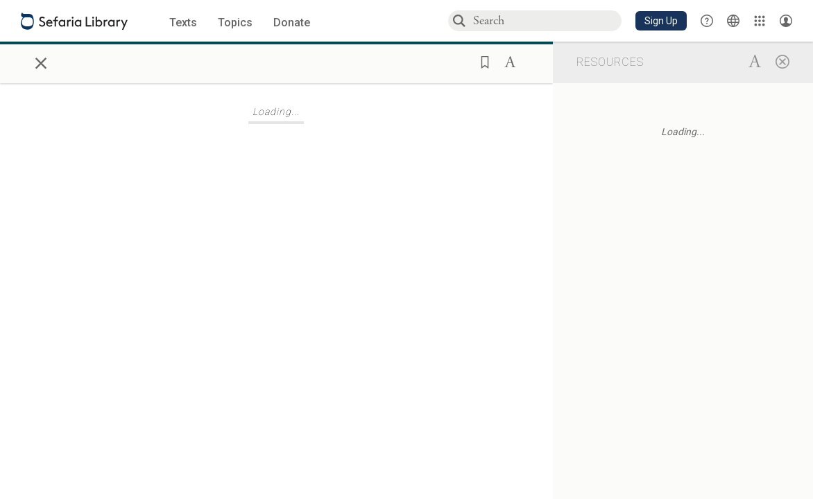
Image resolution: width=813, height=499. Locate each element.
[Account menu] (786, 21)
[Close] (782, 61)
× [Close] (41, 61)
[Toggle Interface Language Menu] (733, 21)
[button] (661, 20)
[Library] (759, 21)
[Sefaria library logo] (74, 21)
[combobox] (547, 20)
